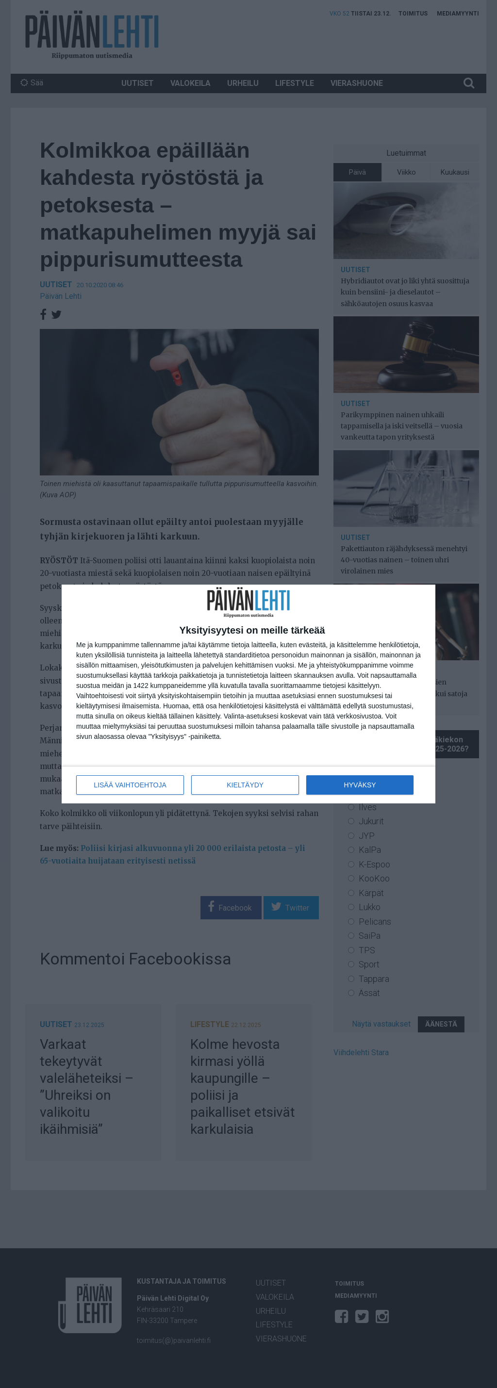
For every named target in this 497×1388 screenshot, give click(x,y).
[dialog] (248, 694)
